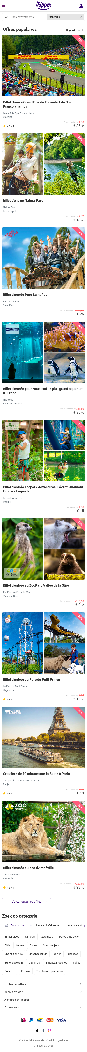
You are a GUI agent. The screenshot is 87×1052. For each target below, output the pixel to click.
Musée (20, 945)
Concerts (10, 971)
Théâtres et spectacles (49, 971)
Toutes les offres (15, 984)
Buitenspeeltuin (14, 962)
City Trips (34, 962)
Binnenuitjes (12, 936)
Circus (33, 945)
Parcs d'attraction (69, 936)
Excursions (14, 925)
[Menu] (3, 6)
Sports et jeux (51, 945)
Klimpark (30, 936)
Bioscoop (72, 953)
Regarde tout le (75, 30)
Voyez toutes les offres (29, 901)
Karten (57, 953)
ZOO (7, 945)
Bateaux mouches (56, 962)
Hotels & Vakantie (44, 925)
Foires (76, 962)
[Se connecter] (81, 5)
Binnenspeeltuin (38, 953)
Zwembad (47, 936)
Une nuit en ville (14, 953)
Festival (25, 971)
